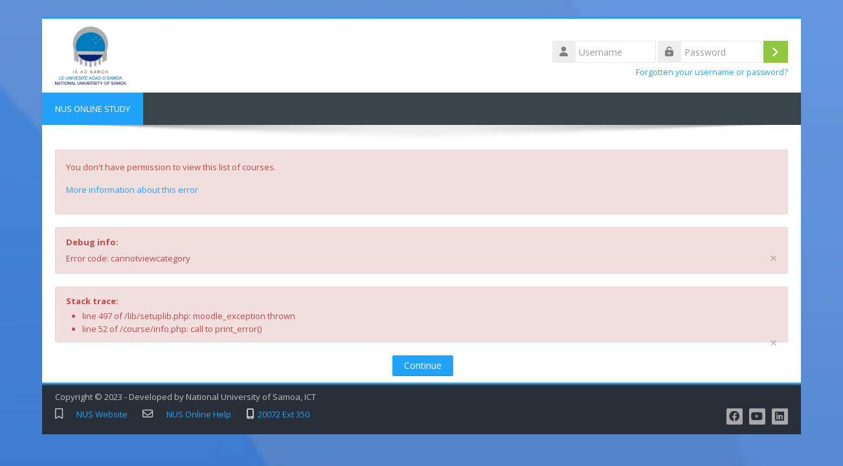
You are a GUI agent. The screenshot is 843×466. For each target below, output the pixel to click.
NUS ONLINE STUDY (92, 109)
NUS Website (102, 414)
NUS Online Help (198, 414)
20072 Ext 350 (283, 414)
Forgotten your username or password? (712, 72)
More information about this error (132, 189)
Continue (423, 365)
